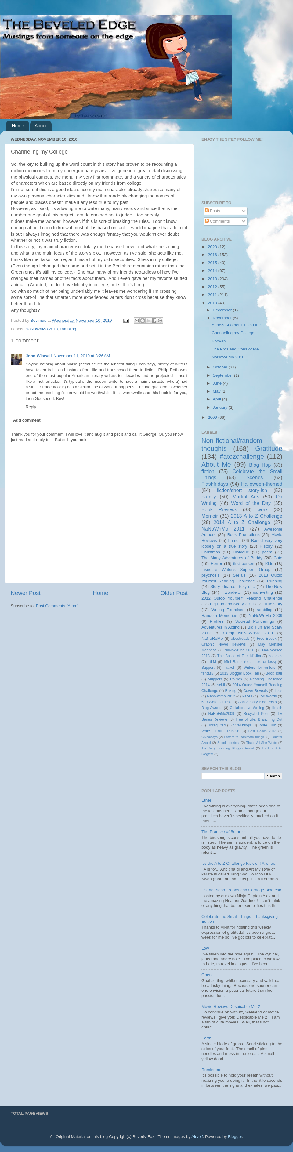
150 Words (268, 696)
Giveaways (209, 737)
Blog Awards (211, 708)
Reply (31, 406)
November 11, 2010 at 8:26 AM (81, 355)
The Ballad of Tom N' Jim (239, 656)
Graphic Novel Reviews (223, 644)
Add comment (27, 420)
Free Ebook (266, 638)
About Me (216, 464)
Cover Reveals (255, 691)
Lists (278, 691)
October (221, 367)
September (223, 375)
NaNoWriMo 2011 (223, 528)
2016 (213, 254)
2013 (213, 279)
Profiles (216, 621)
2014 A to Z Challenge (242, 522)
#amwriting (263, 592)
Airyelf (197, 1136)
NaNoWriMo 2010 (41, 329)
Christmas (210, 552)
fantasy (207, 673)
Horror (216, 563)
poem (267, 552)
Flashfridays (214, 484)
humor (234, 540)
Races (247, 696)
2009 (213, 417)
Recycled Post (256, 714)
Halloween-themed (261, 484)
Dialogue (241, 552)
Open (206, 975)
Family (208, 496)
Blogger (235, 1136)
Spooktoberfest (228, 742)
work (262, 509)
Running (274, 581)
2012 (213, 286)
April (217, 399)
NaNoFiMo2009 (221, 714)
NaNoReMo (212, 638)
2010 (213, 303)
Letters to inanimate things (244, 737)
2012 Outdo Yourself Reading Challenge (241, 598)
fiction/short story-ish (242, 490)
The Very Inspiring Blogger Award (227, 748)
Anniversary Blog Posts (257, 702)
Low (205, 948)
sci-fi (221, 685)
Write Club (267, 725)
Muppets (215, 679)
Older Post (174, 593)
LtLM (212, 662)
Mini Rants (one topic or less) (250, 662)
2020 (213, 247)
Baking (230, 691)
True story (273, 604)
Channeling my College (233, 333)
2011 (213, 294)
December (223, 310)
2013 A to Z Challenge (256, 516)
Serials (239, 575)
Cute (277, 558)
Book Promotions (243, 534)
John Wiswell (39, 355)
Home (18, 125)
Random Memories (219, 615)
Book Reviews (219, 509)
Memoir (209, 516)
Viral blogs (242, 725)
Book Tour (274, 673)
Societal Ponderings (254, 621)
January (221, 407)
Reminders (211, 1069)
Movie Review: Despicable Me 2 (230, 1006)
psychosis (210, 575)
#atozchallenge (242, 456)
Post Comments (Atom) (57, 605)
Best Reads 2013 (262, 731)
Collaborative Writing (247, 708)
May (217, 391)
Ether (206, 800)
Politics (236, 679)
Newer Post (26, 593)
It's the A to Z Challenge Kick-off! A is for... (239, 863)
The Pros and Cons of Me (235, 349)
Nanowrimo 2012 (221, 696)
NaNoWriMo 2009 (265, 615)
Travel (229, 667)
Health (277, 708)
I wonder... (231, 592)
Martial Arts (245, 496)
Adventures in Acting (220, 627)
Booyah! (219, 341)
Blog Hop (260, 465)
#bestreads (240, 638)
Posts (212, 210)
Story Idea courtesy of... (232, 586)
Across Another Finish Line (236, 325)
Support (208, 667)
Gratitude (268, 448)
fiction (207, 471)
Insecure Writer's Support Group (235, 569)
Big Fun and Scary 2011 (232, 604)
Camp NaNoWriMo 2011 (248, 633)
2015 (213, 262)
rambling (68, 329)
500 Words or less (216, 702)
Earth (206, 1038)
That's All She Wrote (261, 742)
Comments (217, 221)
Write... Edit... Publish (220, 731)
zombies (275, 656)
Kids (269, 563)
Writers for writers (259, 667)
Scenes (254, 477)
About (41, 125)
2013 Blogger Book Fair (239, 673)
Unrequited (217, 725)
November (223, 318)
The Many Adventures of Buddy (231, 558)
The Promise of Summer (223, 831)
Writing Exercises (227, 609)
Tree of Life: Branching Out (258, 719)
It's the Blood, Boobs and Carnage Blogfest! (241, 890)
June (218, 383)
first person (243, 563)
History (266, 546)
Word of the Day (251, 503)
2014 (213, 270)
